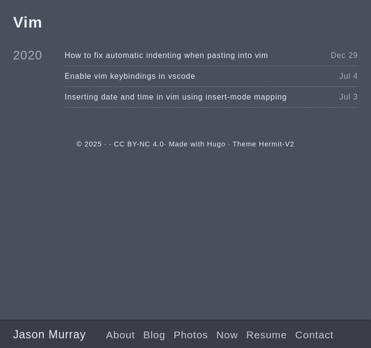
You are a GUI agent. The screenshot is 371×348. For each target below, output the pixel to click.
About (120, 334)
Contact (314, 334)
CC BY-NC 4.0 (139, 144)
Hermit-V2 (276, 144)
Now (227, 334)
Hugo (216, 144)
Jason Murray (49, 334)
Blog (154, 334)
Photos (190, 334)
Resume (266, 334)
